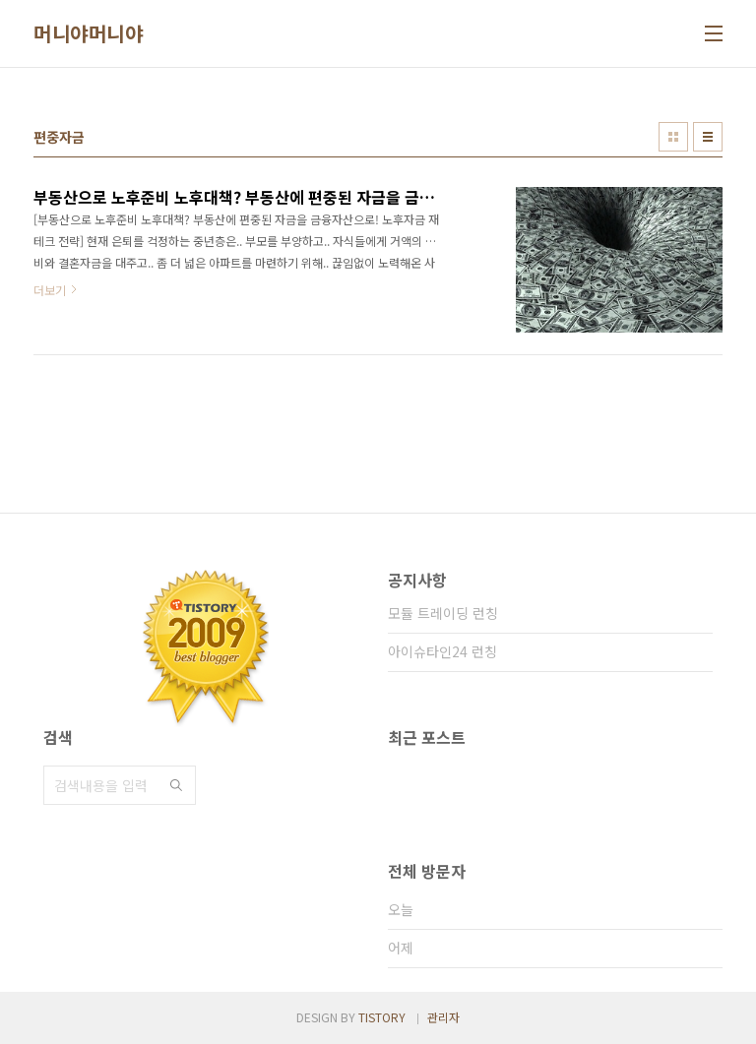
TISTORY (382, 1017)
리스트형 (708, 137)
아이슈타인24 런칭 (442, 651)
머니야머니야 (88, 33)
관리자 (443, 1017)
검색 (176, 785)
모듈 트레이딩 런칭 (443, 613)
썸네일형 (673, 137)
